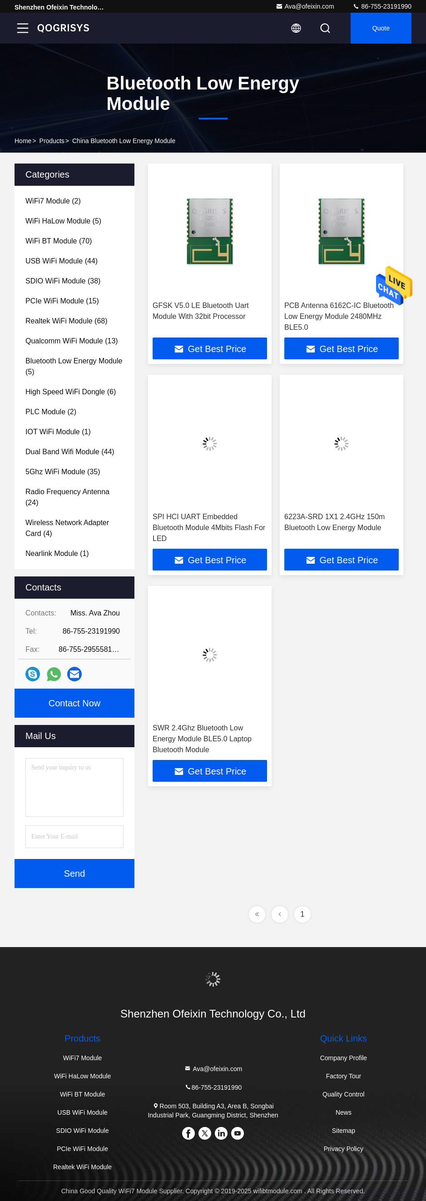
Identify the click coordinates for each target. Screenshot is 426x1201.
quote (381, 28)
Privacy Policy (343, 1148)
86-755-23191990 (381, 6)
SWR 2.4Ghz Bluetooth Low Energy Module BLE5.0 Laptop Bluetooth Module (202, 739)
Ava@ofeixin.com (305, 6)
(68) (66, 321)
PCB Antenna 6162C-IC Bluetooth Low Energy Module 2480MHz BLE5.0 (339, 316)
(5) (63, 221)
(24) (67, 497)
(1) (58, 432)
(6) (70, 392)
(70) (58, 241)
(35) (62, 472)
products (52, 140)
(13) (71, 341)
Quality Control (343, 1094)
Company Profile (343, 1058)
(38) (62, 281)
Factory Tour (344, 1076)
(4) (67, 528)
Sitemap (343, 1130)
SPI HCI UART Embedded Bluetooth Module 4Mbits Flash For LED (209, 527)
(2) (53, 201)
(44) (61, 261)
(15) (62, 301)
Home (23, 140)
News (344, 1112)
